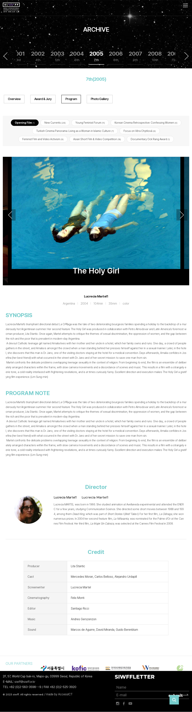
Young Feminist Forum (90, 122)
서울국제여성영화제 (11, 7)
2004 (77, 56)
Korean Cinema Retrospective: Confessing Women (146, 122)
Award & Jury (43, 99)
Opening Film (25, 122)
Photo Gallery (100, 99)
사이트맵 (185, 5)
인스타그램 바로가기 (117, 703)
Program (71, 99)
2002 (38, 56)
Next (186, 56)
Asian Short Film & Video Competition (97, 139)
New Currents (55, 122)
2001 (18, 56)
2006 (116, 56)
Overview (14, 99)
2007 (135, 56)
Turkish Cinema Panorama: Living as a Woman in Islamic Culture (75, 130)
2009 (174, 56)
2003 (57, 56)
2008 (155, 56)
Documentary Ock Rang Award (150, 139)
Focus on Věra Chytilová (140, 130)
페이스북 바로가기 (124, 703)
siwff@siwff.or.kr (24, 682)
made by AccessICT (59, 694)
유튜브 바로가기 (130, 703)
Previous (5, 56)
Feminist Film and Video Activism (43, 139)
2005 (96, 56)
